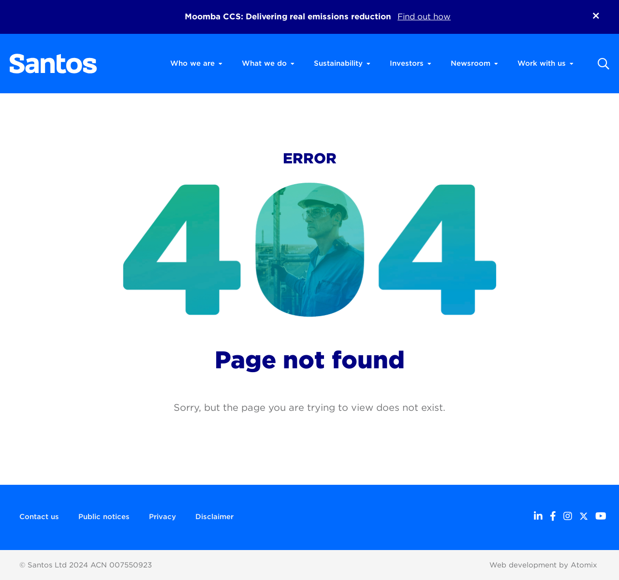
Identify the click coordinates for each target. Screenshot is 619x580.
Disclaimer (214, 516)
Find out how (424, 16)
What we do (268, 63)
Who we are (196, 63)
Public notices (104, 516)
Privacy (162, 516)
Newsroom (474, 63)
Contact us (39, 516)
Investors (410, 63)
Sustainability (342, 63)
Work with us (545, 63)
